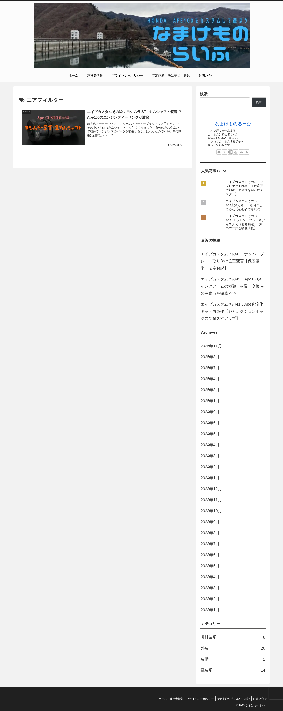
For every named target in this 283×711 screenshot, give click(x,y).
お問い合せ (259, 698)
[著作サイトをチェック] (218, 152)
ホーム (157, 698)
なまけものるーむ (233, 123)
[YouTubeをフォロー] (235, 152)
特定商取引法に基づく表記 (231, 698)
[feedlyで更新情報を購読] (241, 152)
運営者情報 (172, 698)
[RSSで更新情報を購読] (246, 152)
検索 (204, 94)
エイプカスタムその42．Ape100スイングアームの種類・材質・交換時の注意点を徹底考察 (232, 286)
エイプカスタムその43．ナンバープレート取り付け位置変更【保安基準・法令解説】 (232, 261)
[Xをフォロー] (224, 152)
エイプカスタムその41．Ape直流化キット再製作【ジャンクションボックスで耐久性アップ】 (232, 311)
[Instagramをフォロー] (230, 152)
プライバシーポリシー (197, 698)
